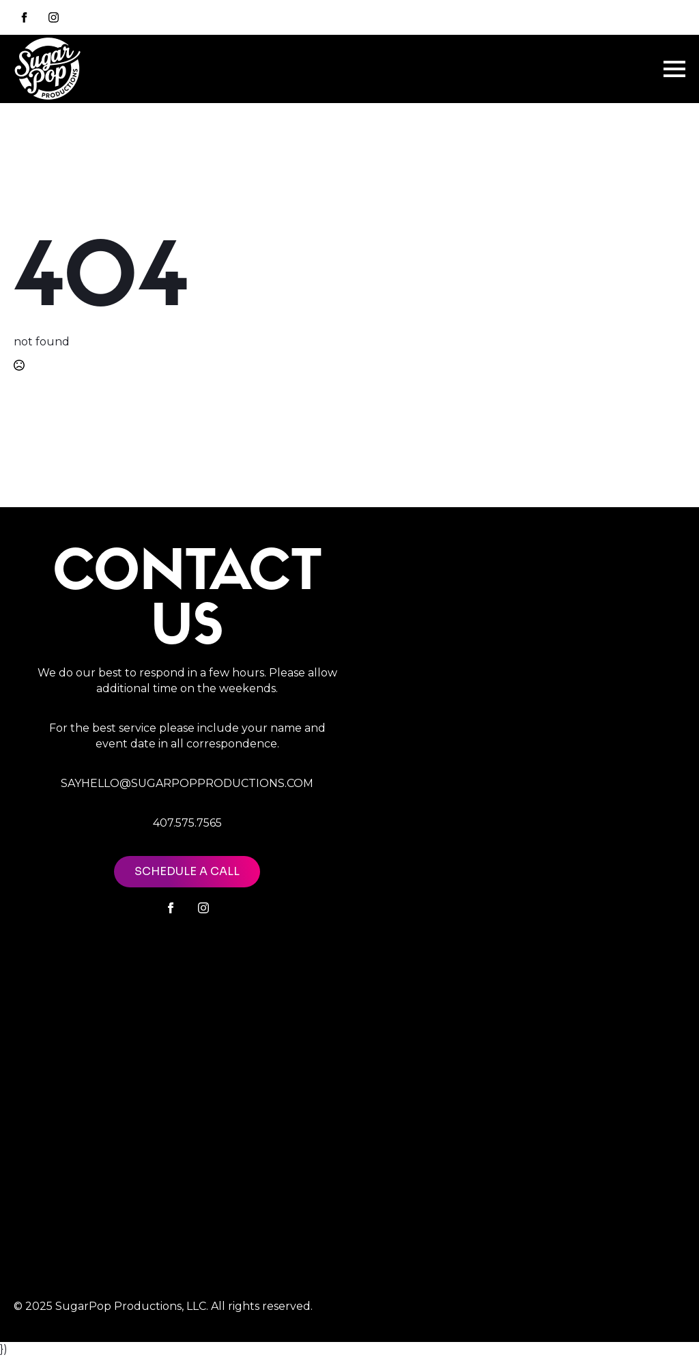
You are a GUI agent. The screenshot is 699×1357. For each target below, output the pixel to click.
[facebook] (170, 908)
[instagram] (53, 17)
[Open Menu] (674, 69)
